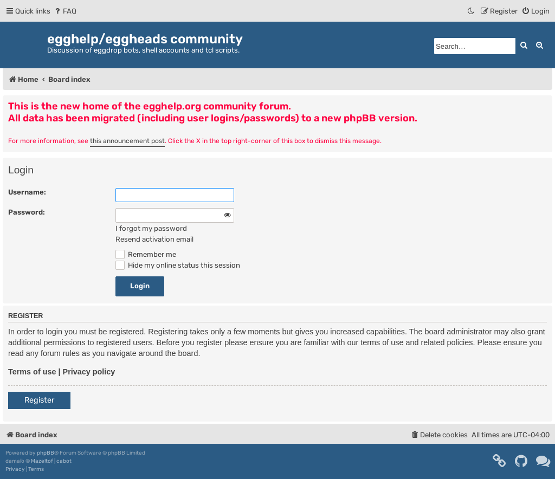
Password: (26, 212)
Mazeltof (42, 461)
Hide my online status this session (177, 265)
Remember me (145, 254)
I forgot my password (151, 228)
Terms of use (32, 371)
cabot (64, 461)
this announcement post (127, 141)
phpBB (45, 453)
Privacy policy (89, 371)
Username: (27, 192)
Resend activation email (154, 239)
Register (39, 400)
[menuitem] (64, 11)
